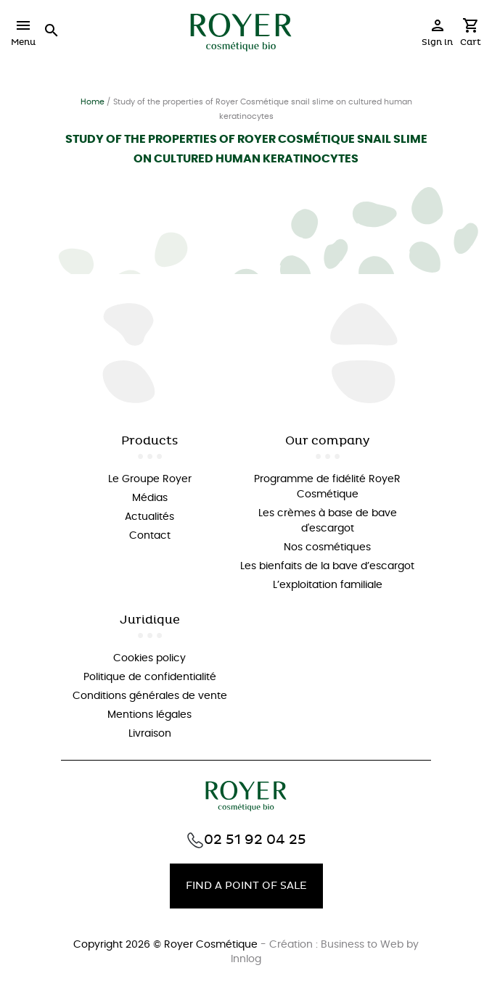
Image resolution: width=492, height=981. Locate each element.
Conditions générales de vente (150, 696)
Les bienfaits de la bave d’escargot (327, 566)
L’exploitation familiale (327, 585)
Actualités (149, 517)
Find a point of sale (246, 885)
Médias (150, 498)
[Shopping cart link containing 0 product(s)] (470, 36)
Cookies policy (149, 658)
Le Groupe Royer (150, 479)
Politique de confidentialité (149, 677)
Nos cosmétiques (327, 547)
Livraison (149, 734)
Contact (150, 536)
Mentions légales (149, 715)
